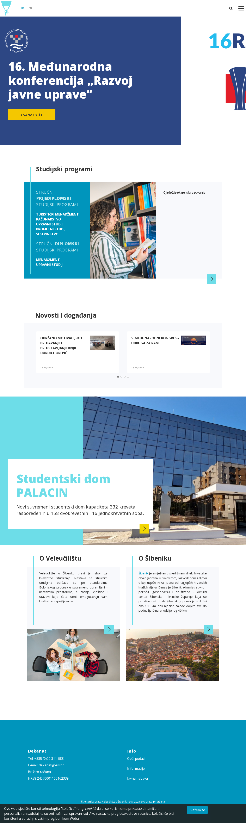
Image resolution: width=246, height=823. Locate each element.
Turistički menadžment (57, 214)
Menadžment (48, 259)
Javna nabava (137, 778)
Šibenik (144, 573)
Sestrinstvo (47, 234)
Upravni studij (49, 224)
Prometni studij (51, 229)
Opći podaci (136, 758)
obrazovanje (184, 192)
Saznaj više (32, 115)
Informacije (136, 768)
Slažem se (197, 810)
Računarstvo (48, 219)
